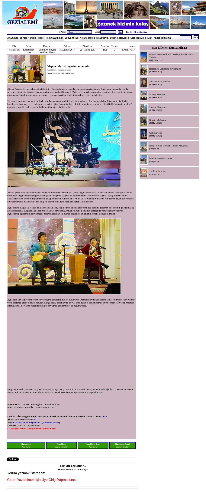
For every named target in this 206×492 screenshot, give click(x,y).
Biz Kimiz (166, 38)
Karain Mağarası (157, 120)
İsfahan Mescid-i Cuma (160, 158)
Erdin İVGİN (128, 49)
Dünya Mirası (71, 38)
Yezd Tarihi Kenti (157, 171)
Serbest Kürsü (138, 38)
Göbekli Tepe (155, 133)
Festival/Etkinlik (54, 38)
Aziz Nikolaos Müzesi (159, 81)
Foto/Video (123, 38)
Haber (41, 38)
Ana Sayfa (12, 38)
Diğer (113, 38)
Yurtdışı (32, 38)
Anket (157, 38)
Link (149, 38)
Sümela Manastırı (157, 107)
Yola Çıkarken (87, 38)
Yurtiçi (23, 38)
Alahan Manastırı (157, 94)
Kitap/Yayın (102, 38)
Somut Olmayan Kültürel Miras (47, 51)
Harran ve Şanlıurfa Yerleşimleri (165, 68)
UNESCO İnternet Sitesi (28, 425)
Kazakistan (14, 49)
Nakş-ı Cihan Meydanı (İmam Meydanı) (168, 145)
